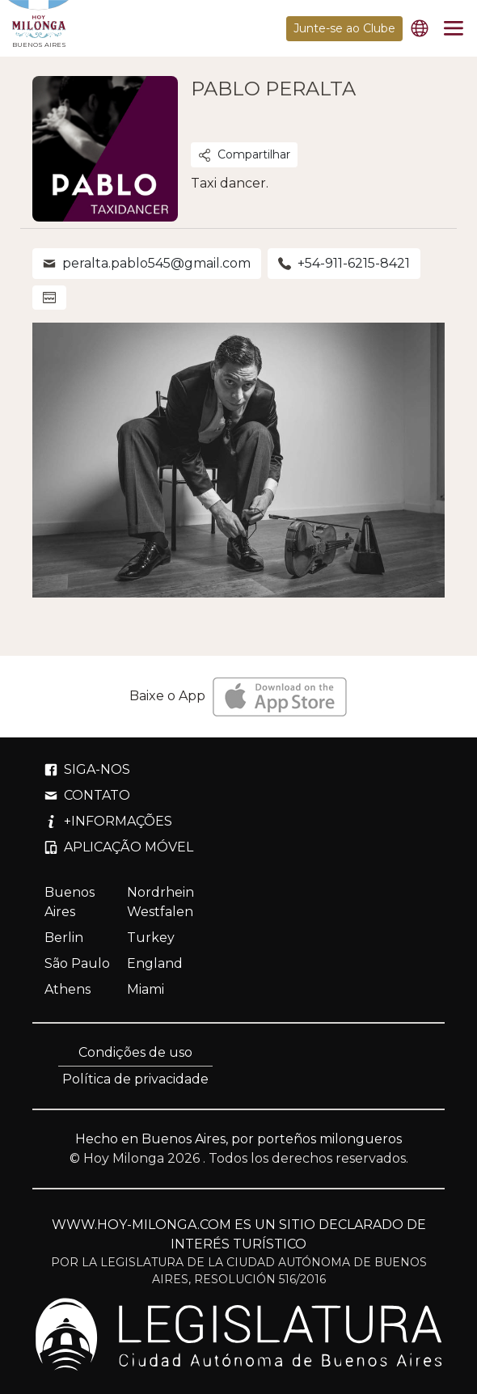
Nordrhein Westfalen (160, 902)
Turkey (151, 937)
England (155, 963)
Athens (67, 989)
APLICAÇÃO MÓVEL (118, 847)
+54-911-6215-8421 (344, 263)
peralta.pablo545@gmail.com (147, 263)
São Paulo (77, 963)
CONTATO (87, 795)
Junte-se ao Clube (344, 28)
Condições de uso (135, 1052)
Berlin (63, 937)
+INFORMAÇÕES (108, 821)
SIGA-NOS (87, 769)
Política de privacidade (135, 1079)
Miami (145, 989)
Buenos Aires (69, 902)
